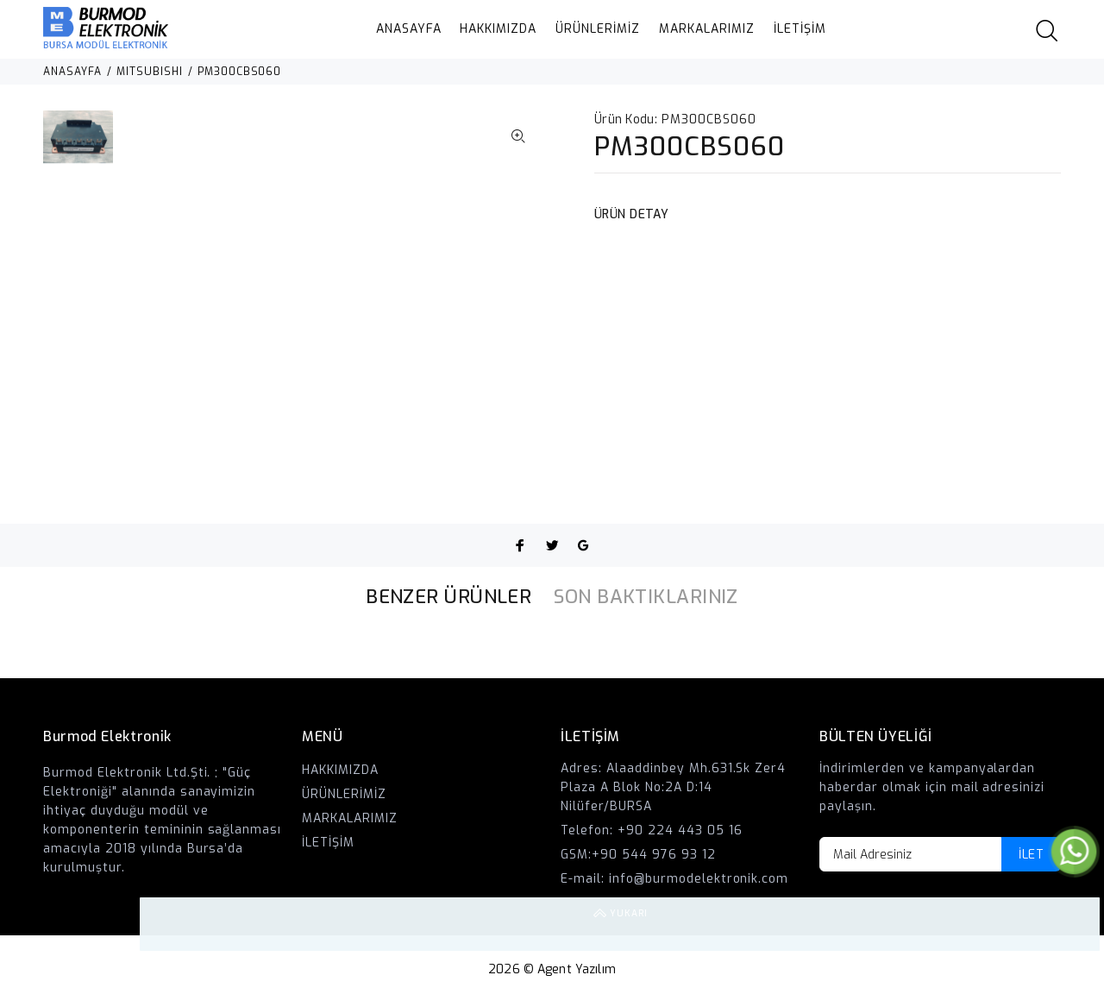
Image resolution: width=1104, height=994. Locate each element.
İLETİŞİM (800, 29)
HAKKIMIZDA (498, 29)
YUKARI (1073, 924)
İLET (1031, 854)
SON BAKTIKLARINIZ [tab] (645, 596)
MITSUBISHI (149, 72)
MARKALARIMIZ (707, 29)
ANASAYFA (409, 29)
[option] (78, 145)
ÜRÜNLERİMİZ (597, 29)
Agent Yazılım (576, 969)
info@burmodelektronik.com (699, 879)
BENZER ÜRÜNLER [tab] (448, 596)
